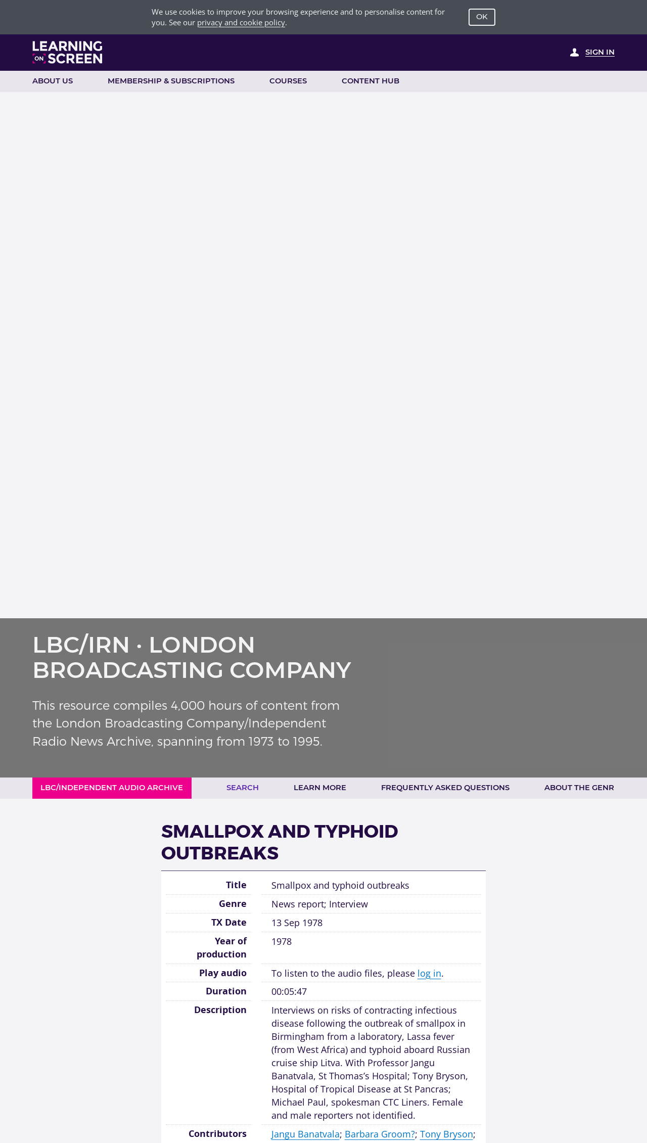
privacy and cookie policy (241, 22)
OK (482, 16)
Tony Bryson (446, 1133)
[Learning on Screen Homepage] (67, 52)
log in (429, 973)
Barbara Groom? (380, 1133)
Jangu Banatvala (305, 1133)
